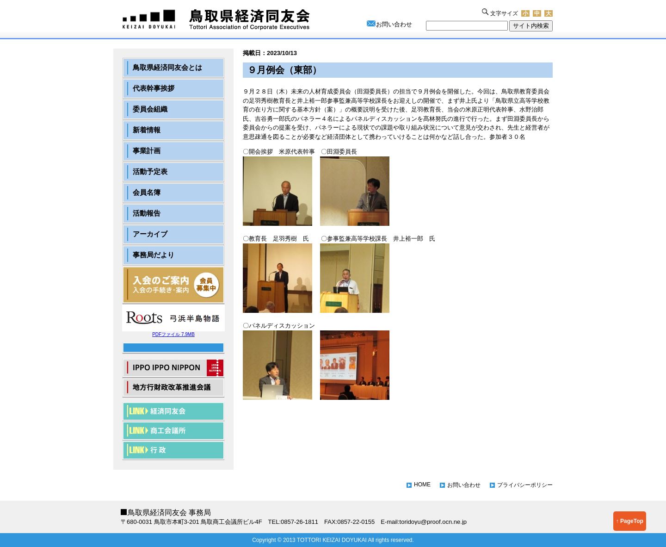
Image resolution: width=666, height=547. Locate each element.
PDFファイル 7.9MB (173, 332)
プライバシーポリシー (525, 485)
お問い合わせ (394, 24)
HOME (422, 484)
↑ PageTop (629, 521)
